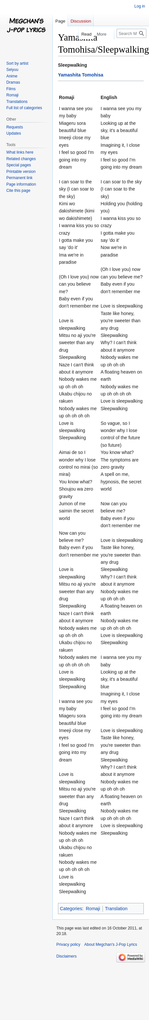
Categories (71, 908)
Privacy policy (68, 944)
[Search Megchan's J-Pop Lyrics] (131, 33)
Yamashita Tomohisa (80, 74)
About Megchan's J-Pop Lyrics (110, 944)
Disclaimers (66, 956)
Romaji (93, 908)
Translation (116, 908)
